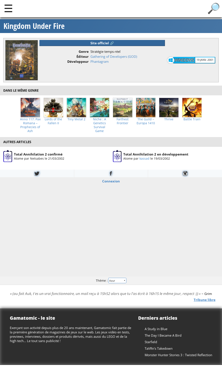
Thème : (111, 280)
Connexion (111, 181)
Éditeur (82, 56)
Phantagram (99, 61)
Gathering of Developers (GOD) (113, 56)
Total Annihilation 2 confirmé (38, 154)
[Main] (8, 8)
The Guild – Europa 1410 (146, 121)
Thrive (168, 119)
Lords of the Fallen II (53, 121)
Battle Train (191, 119)
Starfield (151, 342)
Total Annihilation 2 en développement (155, 154)
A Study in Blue (156, 329)
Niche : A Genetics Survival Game (99, 125)
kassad (144, 158)
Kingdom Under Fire (34, 26)
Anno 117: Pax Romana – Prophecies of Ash (30, 125)
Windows (184, 60)
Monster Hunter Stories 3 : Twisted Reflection (178, 355)
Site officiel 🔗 (102, 43)
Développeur (78, 61)
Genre (84, 51)
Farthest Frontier (123, 121)
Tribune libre (204, 299)
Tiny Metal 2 (76, 119)
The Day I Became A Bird (163, 335)
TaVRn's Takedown (159, 348)
